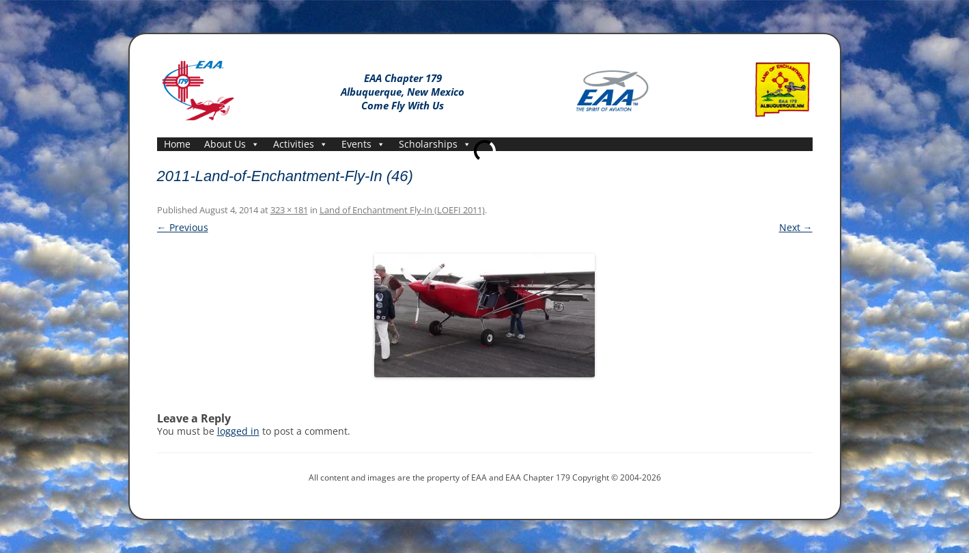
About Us (231, 144)
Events (363, 144)
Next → (796, 227)
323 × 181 (289, 210)
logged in (238, 430)
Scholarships (435, 144)
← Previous (182, 227)
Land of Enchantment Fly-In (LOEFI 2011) (402, 210)
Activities (300, 144)
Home (177, 143)
